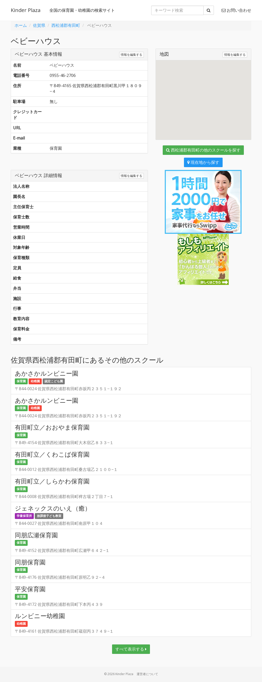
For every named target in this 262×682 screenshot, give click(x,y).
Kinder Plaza (25, 10)
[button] (203, 95)
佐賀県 (39, 25)
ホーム (21, 25)
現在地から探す (203, 162)
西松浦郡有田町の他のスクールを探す (203, 150)
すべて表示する (131, 649)
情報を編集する (131, 54)
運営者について (147, 674)
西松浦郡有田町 (65, 25)
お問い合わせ (236, 10)
